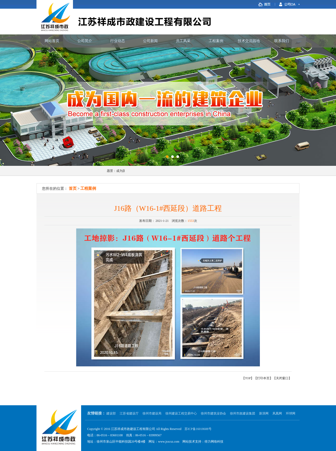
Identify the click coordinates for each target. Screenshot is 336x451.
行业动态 (117, 41)
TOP (248, 378)
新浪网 (264, 413)
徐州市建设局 (152, 413)
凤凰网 (277, 413)
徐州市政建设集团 (242, 413)
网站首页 (52, 41)
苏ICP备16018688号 (198, 429)
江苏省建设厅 (129, 413)
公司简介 (84, 41)
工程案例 (216, 41)
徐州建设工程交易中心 (181, 413)
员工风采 (183, 41)
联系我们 (281, 41)
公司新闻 (150, 41)
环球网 (290, 413)
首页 (73, 188)
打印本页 (263, 378)
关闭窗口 (282, 378)
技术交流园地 (249, 41)
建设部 (111, 413)
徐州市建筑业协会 (213, 413)
